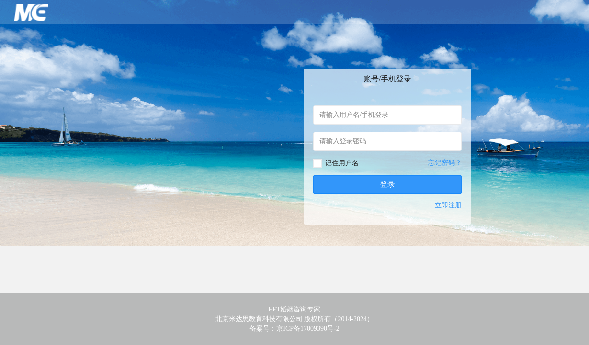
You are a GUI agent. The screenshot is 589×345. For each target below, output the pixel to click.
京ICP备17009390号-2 (307, 328)
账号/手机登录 (387, 79)
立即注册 (448, 205)
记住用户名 (342, 163)
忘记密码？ (445, 162)
